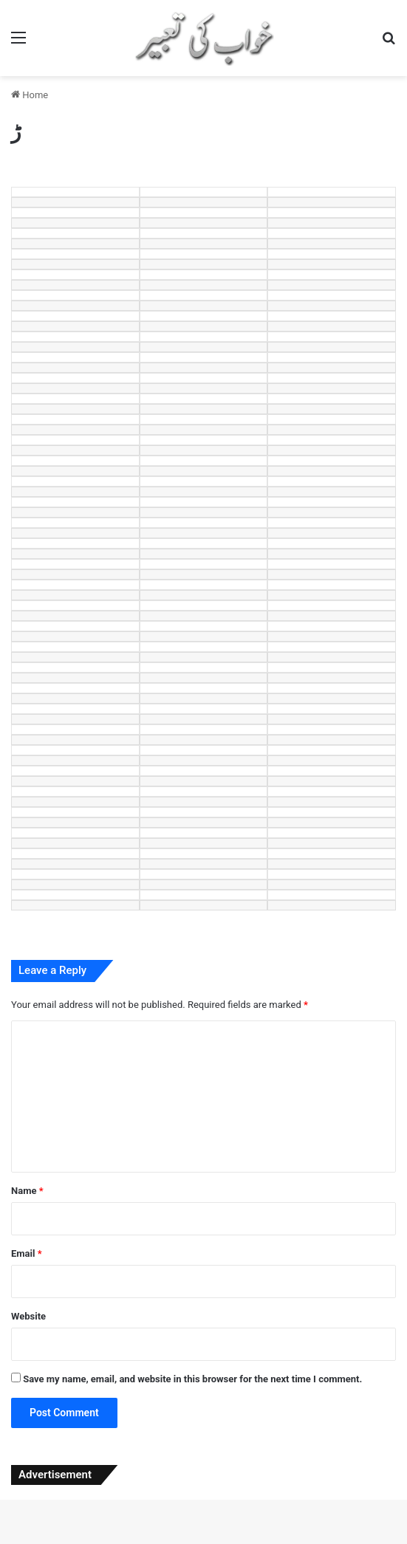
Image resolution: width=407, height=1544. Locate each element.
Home (29, 94)
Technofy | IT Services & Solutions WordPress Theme (176, 1541)
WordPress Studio (15, 1541)
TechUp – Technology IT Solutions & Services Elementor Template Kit (206, 1542)
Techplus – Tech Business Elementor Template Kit (348, 1541)
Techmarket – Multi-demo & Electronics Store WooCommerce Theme (46, 1541)
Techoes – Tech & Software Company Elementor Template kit (216, 1541)
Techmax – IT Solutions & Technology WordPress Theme (91, 1541)
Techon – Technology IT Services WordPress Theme (257, 1541)
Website (28, 1316)
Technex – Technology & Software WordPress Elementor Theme (135, 1541)
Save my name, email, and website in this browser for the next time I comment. (192, 1379)
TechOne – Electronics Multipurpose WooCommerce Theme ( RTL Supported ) (302, 1541)
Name (27, 1190)
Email (26, 1253)
